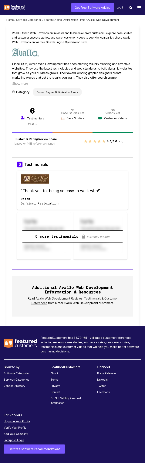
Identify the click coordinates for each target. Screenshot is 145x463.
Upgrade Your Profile (17, 421)
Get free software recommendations (34, 449)
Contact (55, 392)
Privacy (55, 385)
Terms (54, 379)
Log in (120, 7)
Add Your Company (16, 433)
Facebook (103, 392)
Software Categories (17, 373)
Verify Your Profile (15, 427)
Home (10, 19)
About (54, 373)
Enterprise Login (14, 440)
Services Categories (29, 19)
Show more (20, 83)
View (31, 123)
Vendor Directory (14, 385)
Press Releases (106, 373)
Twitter (101, 385)
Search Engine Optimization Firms (64, 19)
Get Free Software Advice (92, 7)
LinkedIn (102, 379)
